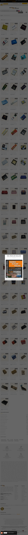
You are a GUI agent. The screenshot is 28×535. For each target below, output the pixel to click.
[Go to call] (2, 533)
